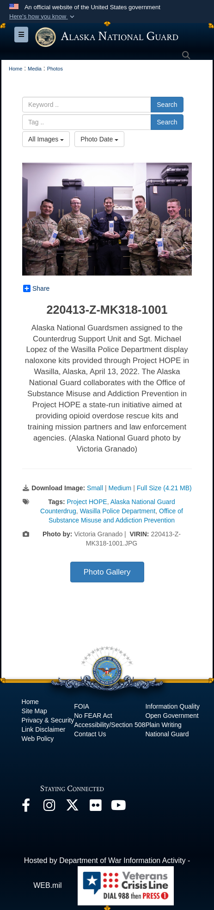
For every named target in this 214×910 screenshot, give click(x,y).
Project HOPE (87, 501)
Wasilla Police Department (118, 511)
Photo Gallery (107, 572)
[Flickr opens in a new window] (95, 807)
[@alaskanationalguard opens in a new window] (49, 807)
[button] (42, 16)
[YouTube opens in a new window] (118, 807)
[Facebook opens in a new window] (25, 807)
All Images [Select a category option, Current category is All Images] (46, 139)
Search (167, 104)
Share (36, 288)
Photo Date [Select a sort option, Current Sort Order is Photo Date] (99, 139)
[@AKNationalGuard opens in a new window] (72, 807)
